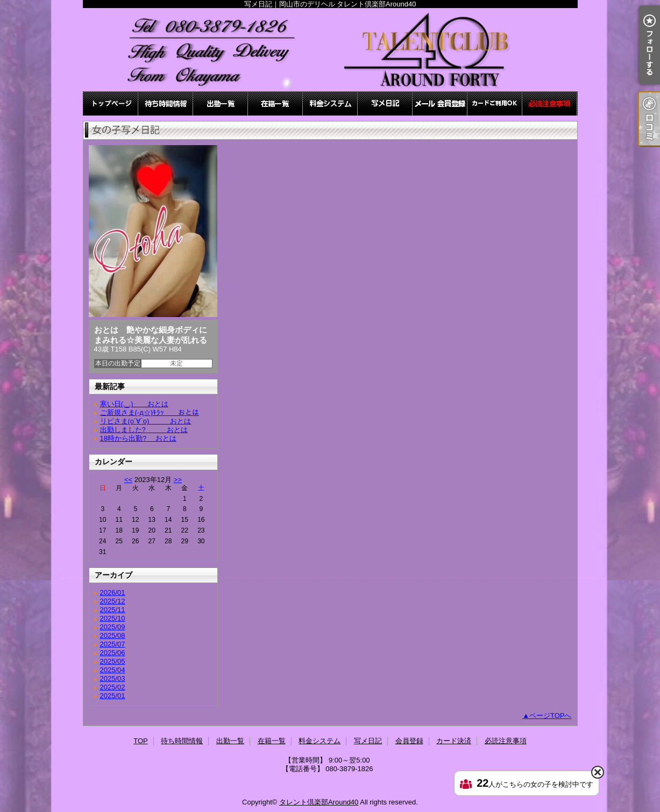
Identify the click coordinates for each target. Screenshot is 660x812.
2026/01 (112, 592)
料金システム (330, 103)
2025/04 (112, 670)
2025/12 (112, 601)
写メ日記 (385, 103)
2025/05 (112, 661)
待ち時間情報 (165, 103)
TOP (110, 103)
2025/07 (112, 644)
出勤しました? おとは (144, 430)
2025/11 (112, 610)
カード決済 (494, 103)
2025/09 (112, 627)
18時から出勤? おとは (138, 438)
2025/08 (112, 635)
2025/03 (112, 678)
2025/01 (112, 696)
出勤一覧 (220, 103)
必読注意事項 (549, 103)
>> (178, 480)
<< (128, 480)
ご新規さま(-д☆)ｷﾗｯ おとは (150, 412)
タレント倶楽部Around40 (318, 802)
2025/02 (112, 687)
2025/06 (112, 653)
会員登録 (440, 103)
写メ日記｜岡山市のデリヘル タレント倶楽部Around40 (330, 49)
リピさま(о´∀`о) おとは (145, 421)
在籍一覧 (275, 103)
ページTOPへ (550, 716)
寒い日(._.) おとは (134, 404)
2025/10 (112, 618)
